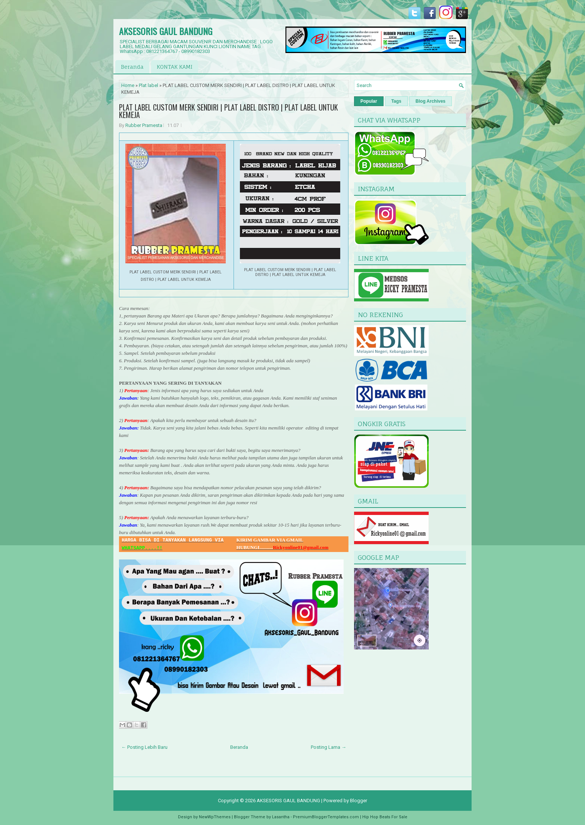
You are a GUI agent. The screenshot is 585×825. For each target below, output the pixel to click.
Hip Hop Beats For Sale (384, 817)
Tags (396, 101)
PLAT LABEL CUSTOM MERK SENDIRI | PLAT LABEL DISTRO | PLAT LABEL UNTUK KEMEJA (228, 110)
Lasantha (281, 817)
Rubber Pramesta (143, 125)
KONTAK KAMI (175, 66)
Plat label (148, 85)
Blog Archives (430, 101)
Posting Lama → (328, 747)
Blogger (358, 800)
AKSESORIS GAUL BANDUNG (165, 31)
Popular (368, 101)
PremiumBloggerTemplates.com (326, 817)
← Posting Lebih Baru (144, 747)
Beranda (132, 66)
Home (127, 85)
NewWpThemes (215, 817)
